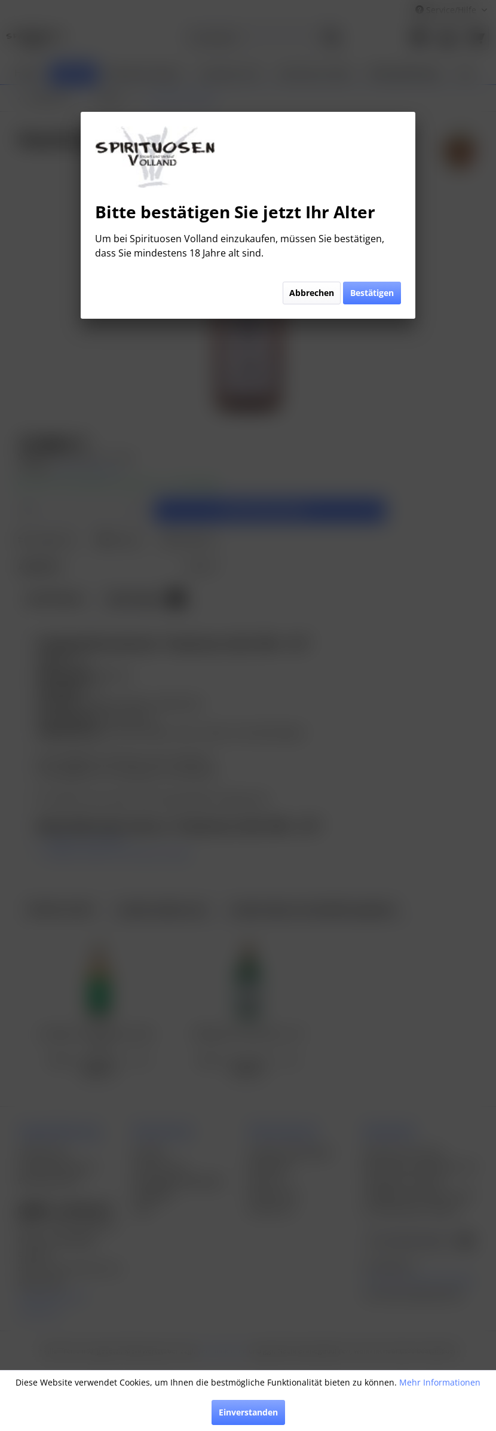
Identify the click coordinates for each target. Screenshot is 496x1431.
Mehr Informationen (439, 1382)
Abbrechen (311, 292)
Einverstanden (248, 1412)
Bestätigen (372, 292)
